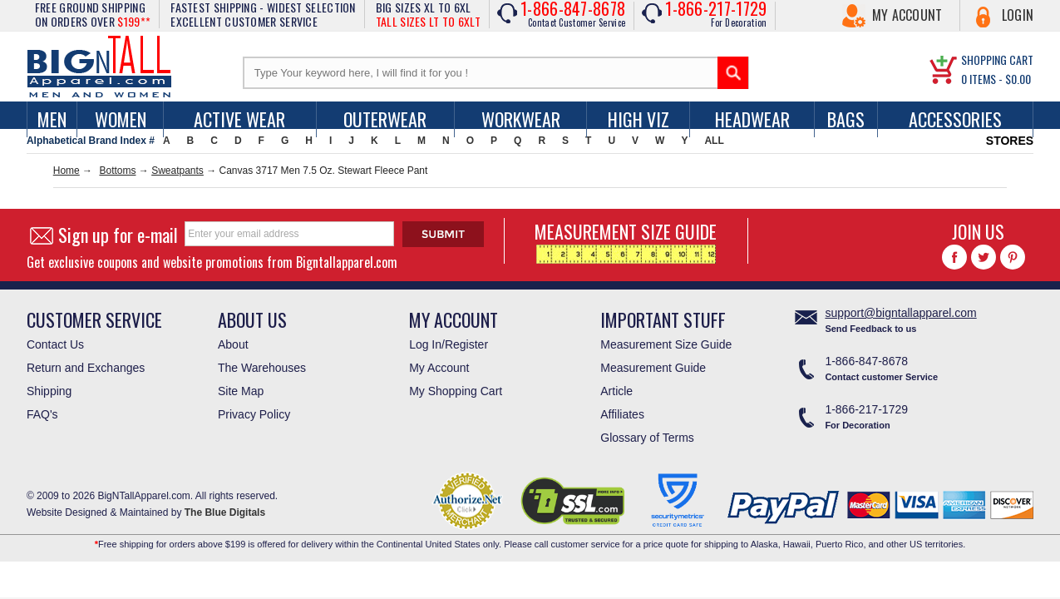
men (52, 119)
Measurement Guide (653, 367)
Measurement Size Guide (666, 344)
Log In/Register (448, 344)
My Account (907, 15)
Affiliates (622, 414)
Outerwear (384, 119)
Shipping (49, 391)
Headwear (752, 119)
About (233, 344)
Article (616, 391)
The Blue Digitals (225, 512)
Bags (846, 119)
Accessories (955, 119)
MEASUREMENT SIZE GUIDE (626, 241)
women (120, 119)
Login (1018, 15)
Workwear (520, 119)
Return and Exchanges (86, 367)
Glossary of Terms (647, 437)
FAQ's (42, 414)
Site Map (241, 391)
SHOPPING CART (997, 59)
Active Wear (239, 119)
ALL (713, 140)
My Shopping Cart (455, 391)
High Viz (638, 119)
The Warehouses (262, 367)
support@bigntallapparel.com (900, 312)
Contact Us (55, 344)
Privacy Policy (254, 414)
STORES (1009, 140)
